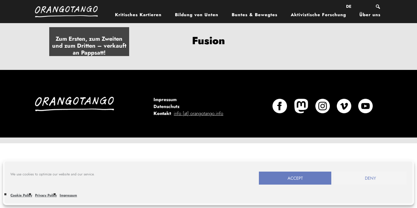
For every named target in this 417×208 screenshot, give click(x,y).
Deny (370, 178)
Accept (295, 178)
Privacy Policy (46, 195)
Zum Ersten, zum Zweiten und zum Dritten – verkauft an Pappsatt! (89, 46)
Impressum (68, 195)
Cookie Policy (21, 195)
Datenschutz (166, 106)
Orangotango (69, 11)
